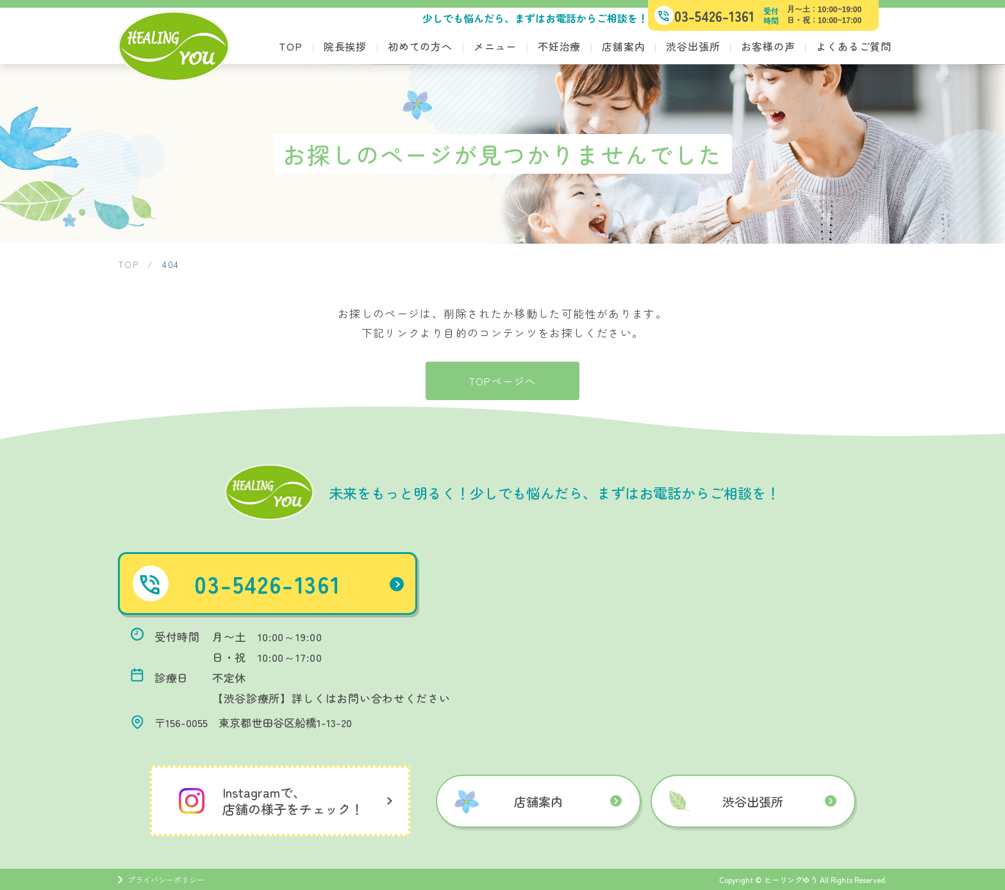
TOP (290, 46)
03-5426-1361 (305, 583)
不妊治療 (559, 46)
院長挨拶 (345, 46)
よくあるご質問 (854, 46)
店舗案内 (623, 46)
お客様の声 (768, 46)
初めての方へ (420, 46)
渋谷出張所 (693, 46)
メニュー (495, 46)
